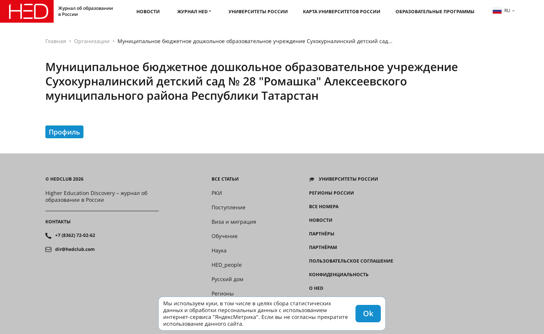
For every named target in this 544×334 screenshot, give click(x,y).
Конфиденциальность (339, 275)
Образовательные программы (435, 11)
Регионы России (331, 193)
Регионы (223, 293)
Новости (148, 11)
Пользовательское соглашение (351, 261)
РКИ (217, 193)
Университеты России (258, 11)
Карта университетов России (341, 11)
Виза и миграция (234, 221)
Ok (368, 313)
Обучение (225, 236)
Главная (55, 41)
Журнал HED (192, 11)
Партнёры (321, 234)
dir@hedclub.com (75, 249)
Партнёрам (323, 247)
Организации (92, 41)
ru (501, 10)
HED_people (227, 264)
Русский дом (227, 279)
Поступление (229, 207)
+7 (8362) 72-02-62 (75, 235)
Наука (219, 250)
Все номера (323, 207)
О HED (316, 288)
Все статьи (225, 179)
